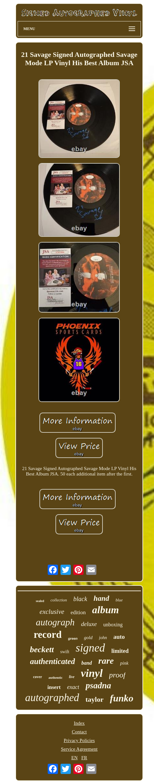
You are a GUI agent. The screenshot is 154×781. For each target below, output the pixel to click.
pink (124, 663)
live (71, 677)
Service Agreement (79, 749)
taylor (94, 699)
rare (106, 661)
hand (101, 598)
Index (79, 723)
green (72, 638)
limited (120, 651)
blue (119, 600)
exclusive (52, 611)
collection (59, 600)
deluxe (89, 624)
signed (90, 648)
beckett (42, 649)
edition (78, 612)
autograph (55, 622)
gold (88, 637)
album (105, 609)
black (80, 598)
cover (37, 677)
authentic (55, 677)
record (47, 634)
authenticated (52, 661)
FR (84, 757)
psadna (98, 685)
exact (73, 687)
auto (119, 636)
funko (121, 698)
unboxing (112, 624)
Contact (79, 731)
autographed (52, 697)
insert (54, 687)
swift (64, 651)
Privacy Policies (79, 740)
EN (74, 757)
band (86, 663)
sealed (40, 601)
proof (117, 675)
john (103, 637)
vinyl (92, 673)
